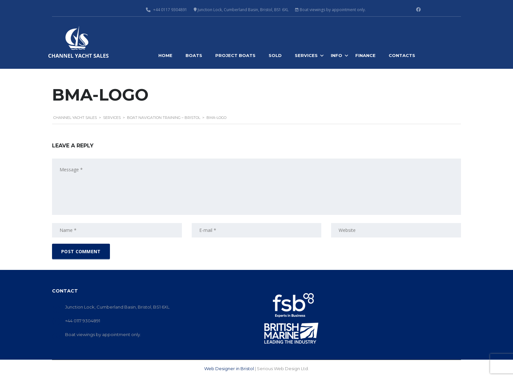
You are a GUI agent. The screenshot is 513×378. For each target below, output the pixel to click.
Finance (365, 55)
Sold (275, 55)
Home (165, 55)
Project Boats (235, 55)
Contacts (402, 55)
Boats (194, 55)
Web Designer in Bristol (229, 368)
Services (306, 55)
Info (336, 55)
